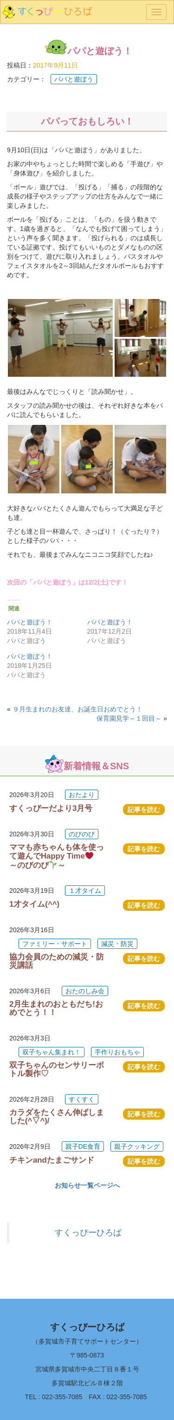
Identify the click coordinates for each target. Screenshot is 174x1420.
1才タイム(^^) (34, 904)
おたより (82, 794)
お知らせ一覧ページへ (87, 1185)
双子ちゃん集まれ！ (51, 1052)
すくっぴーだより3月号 (50, 808)
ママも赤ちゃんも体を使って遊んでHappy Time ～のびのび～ (56, 856)
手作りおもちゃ (117, 1052)
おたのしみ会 (84, 991)
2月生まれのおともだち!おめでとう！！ (56, 1008)
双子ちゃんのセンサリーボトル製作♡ (56, 1069)
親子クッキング (137, 1146)
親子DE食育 (82, 1146)
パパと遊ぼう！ (29, 622)
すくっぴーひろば (88, 1232)
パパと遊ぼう (73, 79)
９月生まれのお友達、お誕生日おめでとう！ (77, 709)
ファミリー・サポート (54, 943)
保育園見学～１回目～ (129, 718)
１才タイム (85, 890)
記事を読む (144, 809)
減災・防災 (117, 943)
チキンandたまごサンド (51, 1160)
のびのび (82, 834)
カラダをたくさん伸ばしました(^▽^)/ (56, 1116)
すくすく (82, 1099)
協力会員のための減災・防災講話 (56, 961)
